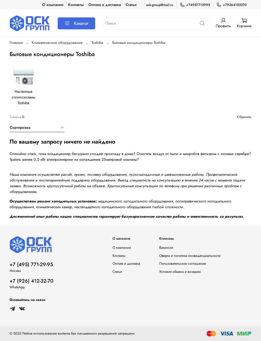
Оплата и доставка (104, 4)
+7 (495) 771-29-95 (31, 264)
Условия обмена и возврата (180, 271)
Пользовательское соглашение (182, 263)
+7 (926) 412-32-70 (31, 280)
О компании (52, 4)
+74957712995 (195, 4)
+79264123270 (231, 4)
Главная (16, 42)
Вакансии (166, 247)
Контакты (76, 4)
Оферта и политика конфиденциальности (189, 255)
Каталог (76, 23)
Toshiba (97, 42)
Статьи (131, 4)
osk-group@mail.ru (159, 4)
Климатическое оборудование (57, 42)
